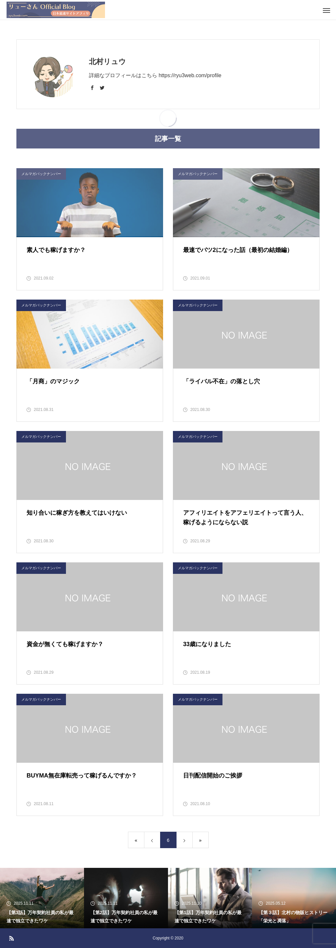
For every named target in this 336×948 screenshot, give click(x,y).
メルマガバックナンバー (41, 305)
